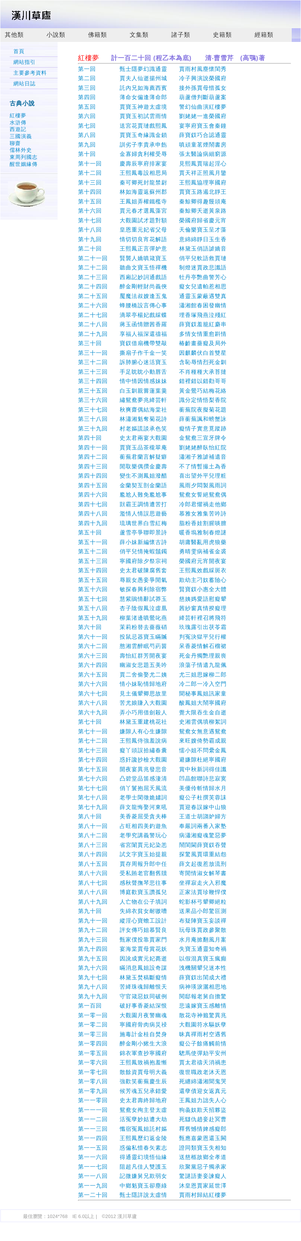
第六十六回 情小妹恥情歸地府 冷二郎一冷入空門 (152, 684)
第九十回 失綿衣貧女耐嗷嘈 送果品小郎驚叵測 (152, 911)
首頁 (19, 51)
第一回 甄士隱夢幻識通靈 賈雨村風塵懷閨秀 (152, 69)
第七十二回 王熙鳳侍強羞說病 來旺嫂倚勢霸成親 (152, 740)
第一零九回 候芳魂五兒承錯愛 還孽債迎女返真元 (152, 1091)
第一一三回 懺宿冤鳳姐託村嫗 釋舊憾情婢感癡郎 (152, 1129)
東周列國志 (24, 157)
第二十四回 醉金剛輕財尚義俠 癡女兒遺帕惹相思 (152, 286)
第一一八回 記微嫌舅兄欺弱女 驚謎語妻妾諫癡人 (152, 1176)
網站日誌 (24, 83)
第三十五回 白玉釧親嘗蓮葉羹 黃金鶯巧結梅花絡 (152, 390)
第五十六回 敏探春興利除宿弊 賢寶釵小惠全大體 (152, 589)
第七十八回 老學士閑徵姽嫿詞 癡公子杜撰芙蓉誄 (152, 797)
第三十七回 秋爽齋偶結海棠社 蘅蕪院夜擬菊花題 (152, 409)
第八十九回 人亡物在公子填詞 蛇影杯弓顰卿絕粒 (152, 901)
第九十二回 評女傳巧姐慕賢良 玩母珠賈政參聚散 (152, 930)
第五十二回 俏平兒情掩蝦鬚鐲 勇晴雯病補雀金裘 (152, 551)
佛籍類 (97, 35)
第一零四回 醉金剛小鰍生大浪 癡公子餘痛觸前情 (152, 1043)
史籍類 (222, 35)
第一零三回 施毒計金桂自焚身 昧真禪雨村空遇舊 (152, 1034)
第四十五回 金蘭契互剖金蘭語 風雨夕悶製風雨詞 (152, 485)
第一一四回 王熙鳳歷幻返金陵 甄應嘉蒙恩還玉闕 (152, 1138)
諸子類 (180, 35)
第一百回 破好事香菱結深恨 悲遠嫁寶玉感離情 (152, 1005)
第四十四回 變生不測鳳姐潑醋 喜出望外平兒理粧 (152, 475)
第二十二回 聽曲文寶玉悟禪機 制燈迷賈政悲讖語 (152, 267)
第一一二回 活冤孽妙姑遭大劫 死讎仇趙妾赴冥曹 (152, 1119)
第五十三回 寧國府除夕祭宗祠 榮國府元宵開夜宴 (152, 561)
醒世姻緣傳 (24, 164)
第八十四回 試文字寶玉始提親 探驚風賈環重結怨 (152, 854)
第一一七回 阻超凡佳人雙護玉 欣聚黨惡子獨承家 (152, 1166)
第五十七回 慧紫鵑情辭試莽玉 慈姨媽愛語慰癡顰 (152, 599)
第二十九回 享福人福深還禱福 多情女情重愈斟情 (152, 334)
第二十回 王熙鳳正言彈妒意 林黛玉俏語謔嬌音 (152, 248)
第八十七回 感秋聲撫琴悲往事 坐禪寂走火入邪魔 (152, 883)
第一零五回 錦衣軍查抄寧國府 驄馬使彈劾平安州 (152, 1053)
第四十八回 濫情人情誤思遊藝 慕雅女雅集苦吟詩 (152, 513)
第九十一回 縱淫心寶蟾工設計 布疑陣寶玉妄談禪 (152, 920)
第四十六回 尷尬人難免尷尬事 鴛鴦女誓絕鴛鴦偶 (152, 494)
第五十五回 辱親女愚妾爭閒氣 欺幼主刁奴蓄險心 (152, 580)
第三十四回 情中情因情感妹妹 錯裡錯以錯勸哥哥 (152, 381)
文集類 (139, 35)
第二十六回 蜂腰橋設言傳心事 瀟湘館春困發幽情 (152, 305)
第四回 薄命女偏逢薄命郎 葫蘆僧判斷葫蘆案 (152, 97)
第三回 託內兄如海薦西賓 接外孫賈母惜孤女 (152, 88)
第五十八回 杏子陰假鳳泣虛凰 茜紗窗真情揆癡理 (152, 608)
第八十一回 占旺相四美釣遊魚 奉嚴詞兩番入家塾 (152, 826)
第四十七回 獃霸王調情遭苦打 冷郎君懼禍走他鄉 (152, 504)
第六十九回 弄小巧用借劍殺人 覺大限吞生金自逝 (152, 712)
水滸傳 (18, 122)
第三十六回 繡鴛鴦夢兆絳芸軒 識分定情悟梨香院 (152, 400)
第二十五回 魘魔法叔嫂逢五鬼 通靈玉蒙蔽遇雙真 (152, 296)
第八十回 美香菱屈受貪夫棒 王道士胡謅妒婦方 (152, 816)
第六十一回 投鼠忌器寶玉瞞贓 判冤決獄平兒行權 (152, 636)
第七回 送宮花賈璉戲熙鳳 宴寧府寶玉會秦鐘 (152, 125)
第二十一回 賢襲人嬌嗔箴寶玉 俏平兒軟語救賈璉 (152, 258)
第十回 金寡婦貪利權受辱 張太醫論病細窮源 (152, 154)
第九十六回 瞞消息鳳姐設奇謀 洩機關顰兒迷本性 (152, 968)
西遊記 (18, 129)
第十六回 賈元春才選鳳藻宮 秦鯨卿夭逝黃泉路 (152, 210)
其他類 (14, 35)
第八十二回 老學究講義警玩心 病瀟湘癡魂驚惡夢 (152, 835)
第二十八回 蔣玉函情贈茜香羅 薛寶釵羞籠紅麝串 (152, 324)
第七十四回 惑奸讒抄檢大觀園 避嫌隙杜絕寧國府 (152, 759)
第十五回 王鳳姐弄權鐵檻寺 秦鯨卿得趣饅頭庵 (152, 201)
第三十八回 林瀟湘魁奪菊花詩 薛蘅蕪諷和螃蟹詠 (152, 419)
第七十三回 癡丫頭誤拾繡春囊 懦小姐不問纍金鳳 (152, 750)
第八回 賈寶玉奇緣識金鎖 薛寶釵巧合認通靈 (152, 135)
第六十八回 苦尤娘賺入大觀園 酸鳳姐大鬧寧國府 (152, 703)
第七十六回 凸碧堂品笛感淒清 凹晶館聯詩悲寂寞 (152, 778)
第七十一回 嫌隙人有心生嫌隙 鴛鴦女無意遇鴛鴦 (152, 731)
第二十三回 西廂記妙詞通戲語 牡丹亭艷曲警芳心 (152, 277)
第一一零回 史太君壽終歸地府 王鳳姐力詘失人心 (152, 1100)
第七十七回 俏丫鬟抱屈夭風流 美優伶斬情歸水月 (152, 788)
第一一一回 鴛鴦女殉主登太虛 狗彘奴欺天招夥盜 (152, 1110)
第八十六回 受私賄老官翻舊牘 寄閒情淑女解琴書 (152, 873)
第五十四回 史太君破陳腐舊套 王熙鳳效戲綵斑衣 (152, 570)
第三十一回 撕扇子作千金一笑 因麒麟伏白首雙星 (152, 353)
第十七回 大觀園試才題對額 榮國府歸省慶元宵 (152, 220)
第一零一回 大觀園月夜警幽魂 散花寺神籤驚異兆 (152, 1015)
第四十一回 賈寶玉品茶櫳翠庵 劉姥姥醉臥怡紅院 (152, 447)
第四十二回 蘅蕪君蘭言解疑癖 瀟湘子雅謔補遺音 (152, 456)
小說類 (55, 35)
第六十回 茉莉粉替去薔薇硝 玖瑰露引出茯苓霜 (152, 627)
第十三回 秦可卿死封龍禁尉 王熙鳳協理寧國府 (152, 182)
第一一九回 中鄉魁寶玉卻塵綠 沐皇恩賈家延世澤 (152, 1185)
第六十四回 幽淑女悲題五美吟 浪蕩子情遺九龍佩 (152, 665)
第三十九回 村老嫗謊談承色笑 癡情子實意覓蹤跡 (152, 428)
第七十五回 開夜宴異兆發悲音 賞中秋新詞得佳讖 (152, 769)
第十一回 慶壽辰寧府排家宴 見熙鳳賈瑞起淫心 (152, 163)
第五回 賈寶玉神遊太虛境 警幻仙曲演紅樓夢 (152, 107)
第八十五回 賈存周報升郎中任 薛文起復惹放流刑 (152, 864)
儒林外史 (21, 150)
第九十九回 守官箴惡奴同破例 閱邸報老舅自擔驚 (152, 996)
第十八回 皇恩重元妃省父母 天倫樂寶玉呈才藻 (152, 229)
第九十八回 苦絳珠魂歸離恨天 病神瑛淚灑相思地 (152, 986)
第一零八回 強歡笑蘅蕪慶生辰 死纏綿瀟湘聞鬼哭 (152, 1081)
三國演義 (21, 136)
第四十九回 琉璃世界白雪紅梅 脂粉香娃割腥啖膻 (152, 523)
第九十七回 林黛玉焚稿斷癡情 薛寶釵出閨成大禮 (152, 977)
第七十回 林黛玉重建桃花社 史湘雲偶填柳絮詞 (152, 721)
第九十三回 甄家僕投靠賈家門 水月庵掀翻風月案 (152, 939)
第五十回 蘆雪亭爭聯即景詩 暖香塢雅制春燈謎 (152, 532)
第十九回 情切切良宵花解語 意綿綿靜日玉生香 (152, 239)
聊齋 (15, 143)
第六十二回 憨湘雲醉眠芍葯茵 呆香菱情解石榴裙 (152, 646)
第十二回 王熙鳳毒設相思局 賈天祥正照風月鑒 (152, 173)
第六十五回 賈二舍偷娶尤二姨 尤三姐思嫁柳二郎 (152, 674)
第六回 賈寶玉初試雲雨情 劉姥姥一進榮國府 (152, 116)
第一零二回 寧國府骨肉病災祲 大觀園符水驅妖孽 (152, 1024)
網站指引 (24, 62)
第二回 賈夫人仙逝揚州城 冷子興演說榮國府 (152, 78)
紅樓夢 (18, 115)
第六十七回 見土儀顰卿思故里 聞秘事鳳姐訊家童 (152, 693)
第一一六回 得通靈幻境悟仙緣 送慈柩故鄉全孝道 (152, 1157)
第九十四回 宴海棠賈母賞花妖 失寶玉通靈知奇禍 (152, 949)
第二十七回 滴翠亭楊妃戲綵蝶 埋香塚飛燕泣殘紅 (152, 315)
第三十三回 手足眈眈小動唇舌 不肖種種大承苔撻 (152, 372)
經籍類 (264, 35)
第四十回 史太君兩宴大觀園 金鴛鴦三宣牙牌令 (152, 438)
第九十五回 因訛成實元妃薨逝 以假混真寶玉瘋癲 (152, 958)
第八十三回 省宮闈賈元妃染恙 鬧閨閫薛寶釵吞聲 (152, 845)
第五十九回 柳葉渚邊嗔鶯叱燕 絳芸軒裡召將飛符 (152, 618)
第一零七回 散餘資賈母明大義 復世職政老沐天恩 (152, 1072)
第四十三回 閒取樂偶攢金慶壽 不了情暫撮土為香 (152, 466)
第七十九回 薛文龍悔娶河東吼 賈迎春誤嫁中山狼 (152, 807)
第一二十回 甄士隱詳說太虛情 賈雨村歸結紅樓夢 (152, 1195)
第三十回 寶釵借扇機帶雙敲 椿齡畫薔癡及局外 (152, 343)
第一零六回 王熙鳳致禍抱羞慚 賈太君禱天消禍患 (152, 1062)
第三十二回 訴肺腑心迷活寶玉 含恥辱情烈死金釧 (152, 362)
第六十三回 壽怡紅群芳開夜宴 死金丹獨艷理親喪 (152, 655)
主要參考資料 (30, 73)
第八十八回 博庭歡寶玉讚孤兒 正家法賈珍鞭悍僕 (152, 892)
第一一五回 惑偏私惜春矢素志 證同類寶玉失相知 (152, 1148)
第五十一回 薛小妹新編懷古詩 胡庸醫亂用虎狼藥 (152, 542)
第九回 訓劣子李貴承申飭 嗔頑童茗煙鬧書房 (152, 144)
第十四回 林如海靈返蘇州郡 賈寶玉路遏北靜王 (152, 192)
